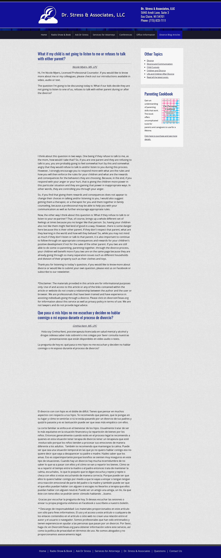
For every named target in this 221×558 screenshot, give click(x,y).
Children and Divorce (156, 70)
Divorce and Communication (160, 64)
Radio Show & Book (61, 34)
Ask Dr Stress (81, 34)
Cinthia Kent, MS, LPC (85, 325)
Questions (160, 551)
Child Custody (153, 67)
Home (44, 34)
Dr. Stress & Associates (137, 551)
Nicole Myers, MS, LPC (84, 67)
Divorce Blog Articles (169, 34)
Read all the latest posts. (158, 77)
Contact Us (175, 551)
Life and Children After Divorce (160, 74)
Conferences (125, 34)
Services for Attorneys (104, 34)
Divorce (150, 60)
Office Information (146, 34)
